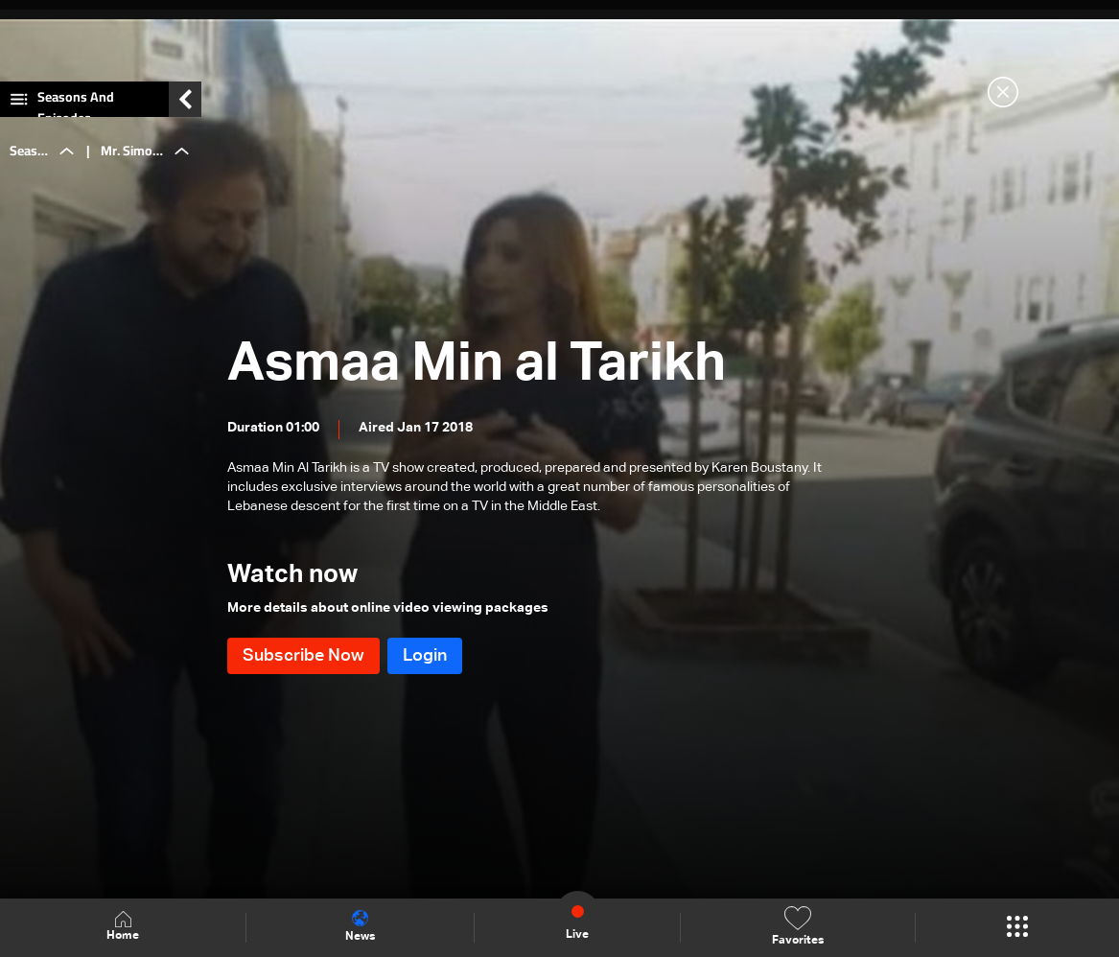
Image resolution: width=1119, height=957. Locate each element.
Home (122, 927)
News (360, 926)
